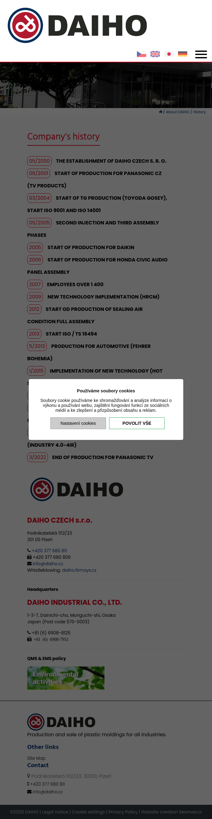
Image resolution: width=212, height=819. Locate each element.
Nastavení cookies (78, 423)
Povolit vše (136, 423)
